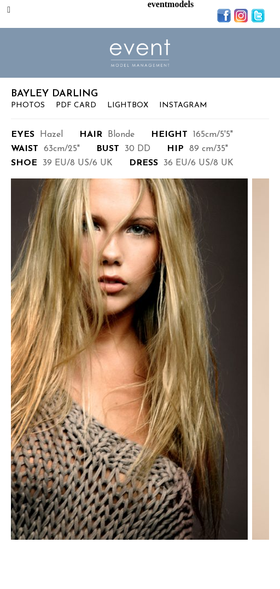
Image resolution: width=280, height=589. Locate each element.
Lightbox (127, 105)
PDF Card (76, 105)
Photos (28, 105)
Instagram (183, 105)
